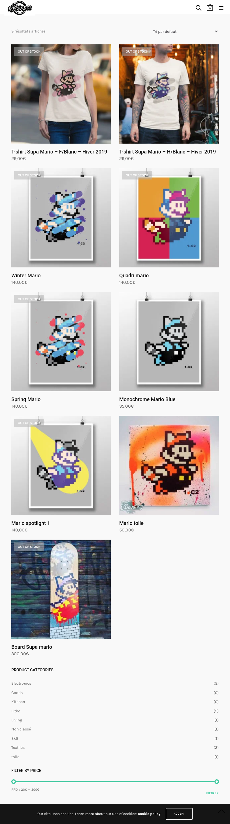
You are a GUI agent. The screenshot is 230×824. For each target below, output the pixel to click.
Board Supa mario (31, 647)
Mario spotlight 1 (30, 523)
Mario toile (131, 523)
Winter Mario (26, 275)
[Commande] (183, 31)
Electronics (21, 683)
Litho (15, 711)
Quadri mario (134, 275)
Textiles (18, 747)
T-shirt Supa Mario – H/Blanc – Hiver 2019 (167, 152)
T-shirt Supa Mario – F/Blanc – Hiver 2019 (59, 152)
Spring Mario (26, 399)
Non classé (21, 729)
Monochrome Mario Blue (147, 399)
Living (16, 720)
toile (15, 756)
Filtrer (212, 793)
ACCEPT (179, 814)
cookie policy (149, 814)
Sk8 (14, 738)
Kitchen (18, 701)
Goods (17, 692)
